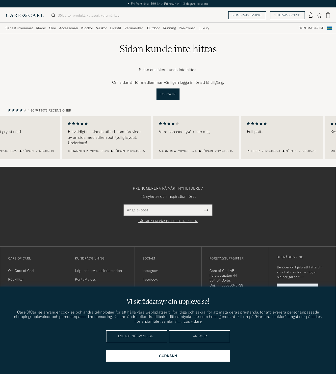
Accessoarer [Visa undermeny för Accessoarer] (68, 28)
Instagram (150, 270)
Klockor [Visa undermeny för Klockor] (87, 28)
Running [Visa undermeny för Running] (169, 28)
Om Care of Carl (21, 270)
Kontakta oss (85, 279)
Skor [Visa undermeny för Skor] (52, 28)
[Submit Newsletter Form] (206, 210)
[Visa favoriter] (319, 15)
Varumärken (134, 28)
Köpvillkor (16, 279)
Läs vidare (192, 321)
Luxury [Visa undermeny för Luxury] (204, 28)
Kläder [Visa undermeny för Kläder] (41, 28)
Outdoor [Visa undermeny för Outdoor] (153, 28)
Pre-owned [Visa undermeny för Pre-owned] (187, 28)
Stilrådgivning (287, 15)
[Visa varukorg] (328, 15)
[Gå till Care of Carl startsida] (25, 15)
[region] (168, 137)
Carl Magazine (311, 28)
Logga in (168, 94)
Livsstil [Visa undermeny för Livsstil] (115, 28)
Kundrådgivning (247, 15)
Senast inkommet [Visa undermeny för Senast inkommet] (19, 28)
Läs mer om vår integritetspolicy (168, 221)
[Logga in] (310, 15)
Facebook (149, 279)
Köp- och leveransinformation (98, 270)
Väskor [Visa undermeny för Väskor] (101, 28)
